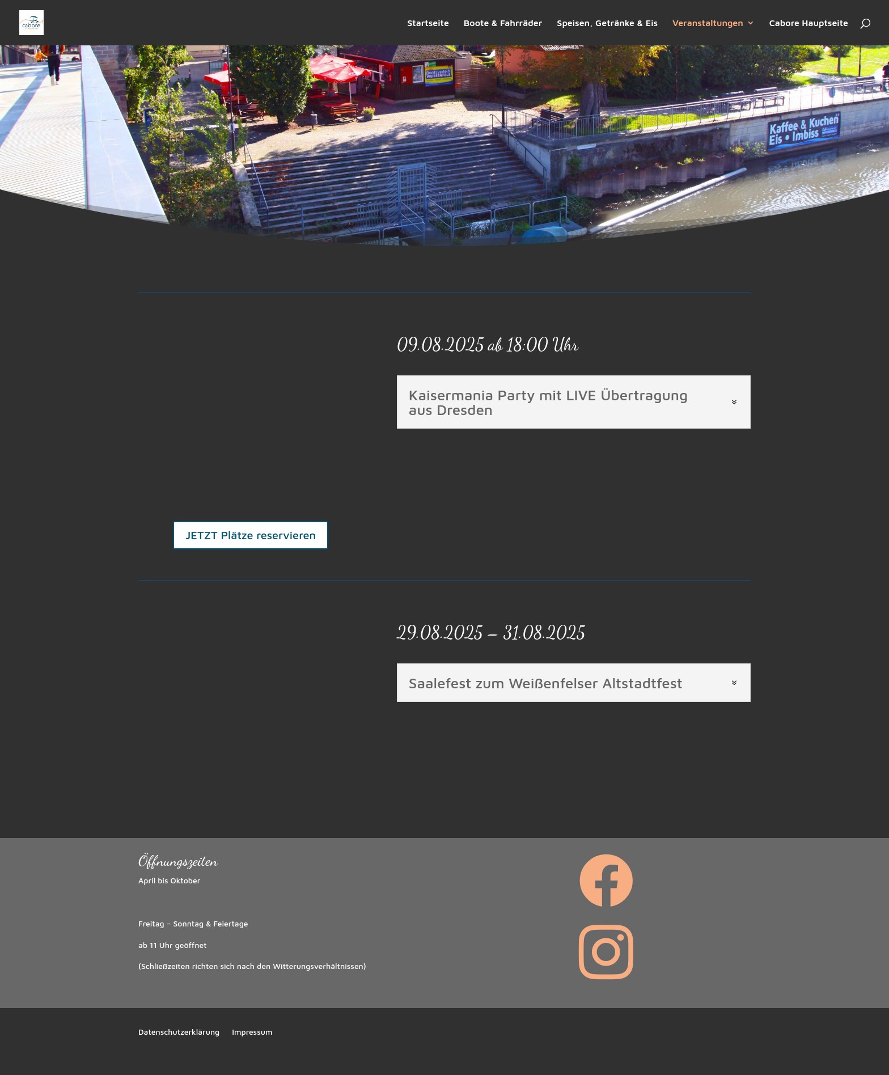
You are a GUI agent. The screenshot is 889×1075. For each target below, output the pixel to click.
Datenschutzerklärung (178, 1032)
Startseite (428, 23)
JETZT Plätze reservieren (250, 534)
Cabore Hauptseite (808, 23)
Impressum (252, 1032)
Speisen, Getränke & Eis (607, 23)
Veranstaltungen (707, 23)
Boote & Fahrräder (503, 23)
